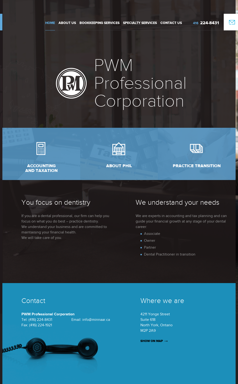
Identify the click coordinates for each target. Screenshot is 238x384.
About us (67, 23)
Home (50, 23)
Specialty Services (140, 23)
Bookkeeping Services (99, 23)
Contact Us (171, 23)
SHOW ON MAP (151, 341)
